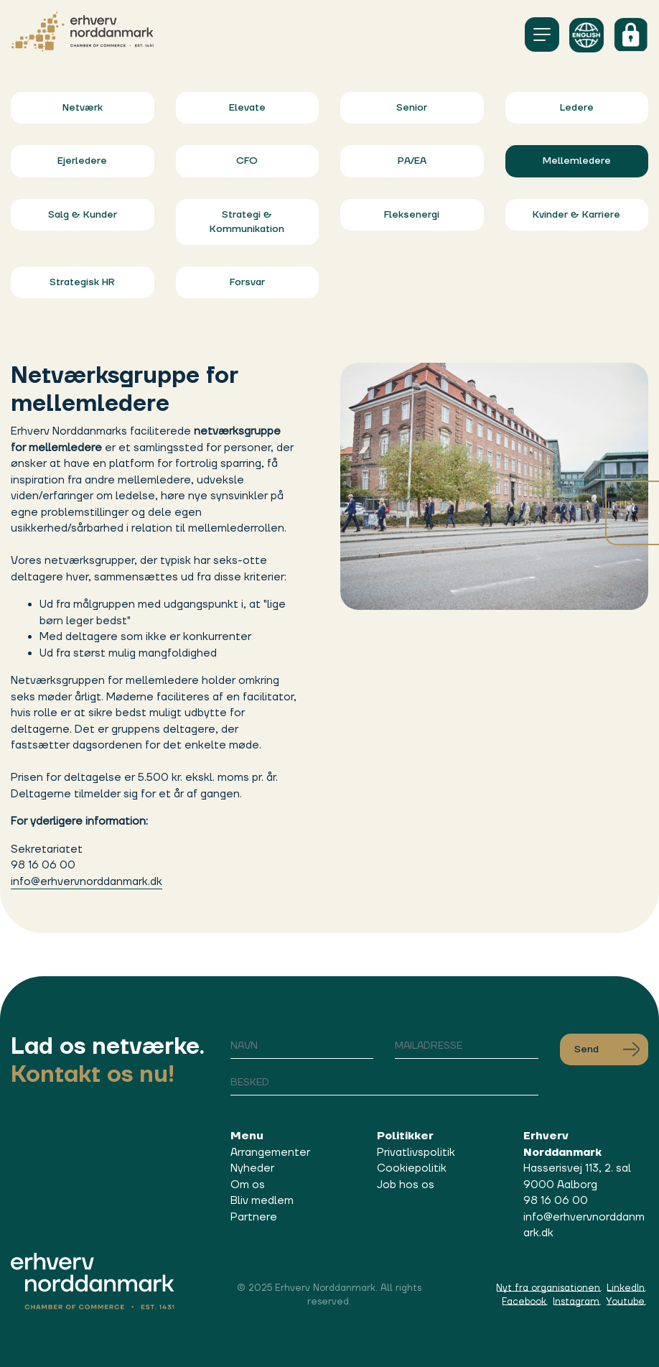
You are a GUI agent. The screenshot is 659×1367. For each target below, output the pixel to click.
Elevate (247, 107)
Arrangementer (270, 1152)
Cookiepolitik (412, 1168)
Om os (247, 1185)
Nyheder (252, 1168)
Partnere (253, 1217)
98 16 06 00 (555, 1201)
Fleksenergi (411, 214)
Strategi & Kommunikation (247, 222)
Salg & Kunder (82, 214)
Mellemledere (577, 160)
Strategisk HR (82, 282)
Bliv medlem (262, 1201)
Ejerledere (82, 160)
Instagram (576, 1301)
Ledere (577, 107)
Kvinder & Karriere (576, 214)
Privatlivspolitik (416, 1152)
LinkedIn (626, 1288)
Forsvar (247, 282)
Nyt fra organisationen (548, 1288)
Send (607, 1049)
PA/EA (412, 160)
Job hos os (405, 1185)
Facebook (524, 1301)
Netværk (82, 107)
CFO (247, 160)
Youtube (625, 1301)
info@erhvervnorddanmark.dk (86, 882)
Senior (411, 107)
